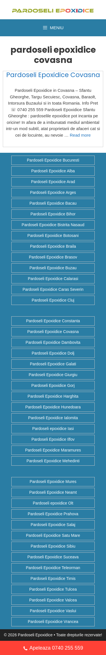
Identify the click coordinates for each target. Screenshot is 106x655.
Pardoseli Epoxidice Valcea (53, 600)
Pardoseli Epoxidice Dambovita (53, 342)
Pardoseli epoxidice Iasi (53, 428)
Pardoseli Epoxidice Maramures (53, 450)
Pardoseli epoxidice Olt (53, 503)
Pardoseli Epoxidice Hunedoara (53, 407)
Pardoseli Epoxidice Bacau (53, 203)
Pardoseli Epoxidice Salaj (53, 524)
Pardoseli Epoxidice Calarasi (53, 278)
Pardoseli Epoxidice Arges (53, 192)
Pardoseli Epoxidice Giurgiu (53, 374)
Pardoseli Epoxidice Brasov (53, 257)
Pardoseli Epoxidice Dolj (53, 353)
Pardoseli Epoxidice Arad (53, 181)
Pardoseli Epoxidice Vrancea (53, 621)
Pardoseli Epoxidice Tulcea (53, 589)
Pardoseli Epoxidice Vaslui (53, 611)
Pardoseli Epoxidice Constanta (53, 321)
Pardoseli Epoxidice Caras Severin (53, 289)
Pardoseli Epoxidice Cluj (53, 300)
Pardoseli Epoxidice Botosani (53, 235)
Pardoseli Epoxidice (35, 635)
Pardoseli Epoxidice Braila (53, 246)
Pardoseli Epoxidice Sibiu (53, 546)
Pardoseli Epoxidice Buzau (53, 268)
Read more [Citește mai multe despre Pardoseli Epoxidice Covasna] (80, 135)
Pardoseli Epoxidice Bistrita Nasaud (53, 224)
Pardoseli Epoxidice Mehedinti (53, 461)
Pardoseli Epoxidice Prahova (53, 514)
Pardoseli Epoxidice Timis (53, 578)
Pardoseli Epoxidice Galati (53, 364)
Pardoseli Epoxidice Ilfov (53, 439)
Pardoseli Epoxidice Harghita (53, 396)
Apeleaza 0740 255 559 (53, 648)
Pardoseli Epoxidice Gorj (53, 385)
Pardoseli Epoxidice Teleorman (53, 567)
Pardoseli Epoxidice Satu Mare (53, 535)
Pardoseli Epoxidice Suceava (53, 557)
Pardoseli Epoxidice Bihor (53, 214)
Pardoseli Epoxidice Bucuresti (53, 160)
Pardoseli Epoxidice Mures (53, 481)
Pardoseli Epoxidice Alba (53, 171)
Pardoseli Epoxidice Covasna (53, 74)
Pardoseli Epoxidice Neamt (53, 492)
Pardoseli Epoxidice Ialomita (53, 418)
